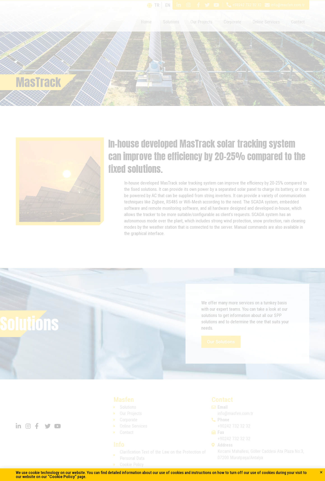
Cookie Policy (62, 476)
